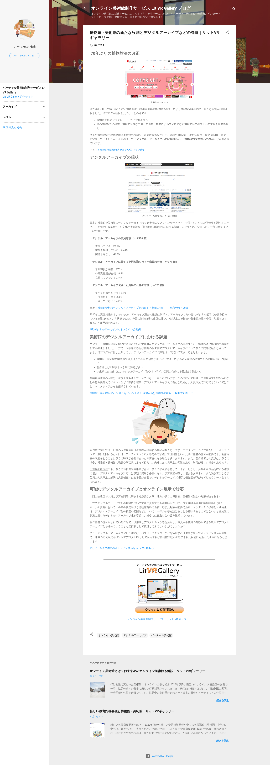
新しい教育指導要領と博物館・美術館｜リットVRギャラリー (132, 711)
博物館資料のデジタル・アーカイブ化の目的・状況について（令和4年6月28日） (144, 307)
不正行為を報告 (12, 127)
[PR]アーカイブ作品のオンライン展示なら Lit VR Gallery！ (123, 548)
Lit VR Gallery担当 (24, 46)
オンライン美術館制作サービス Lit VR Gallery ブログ (141, 8)
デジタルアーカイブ (135, 635)
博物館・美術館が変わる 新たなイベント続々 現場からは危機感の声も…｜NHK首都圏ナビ (141, 393)
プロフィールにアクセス (24, 55)
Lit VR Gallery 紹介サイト (18, 96)
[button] (227, 32)
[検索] (234, 9)
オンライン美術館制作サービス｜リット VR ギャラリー (159, 619)
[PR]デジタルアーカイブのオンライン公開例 (115, 329)
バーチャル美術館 (161, 635)
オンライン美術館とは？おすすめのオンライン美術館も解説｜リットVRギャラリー (147, 671)
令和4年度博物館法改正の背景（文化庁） (121, 149)
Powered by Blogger (159, 756)
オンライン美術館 (108, 635)
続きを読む (222, 700)
